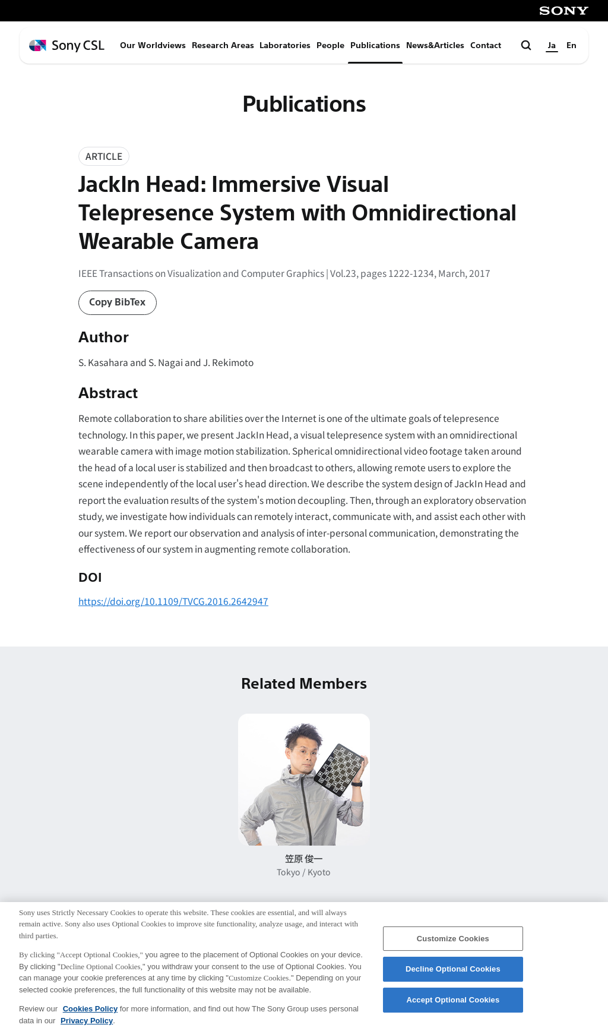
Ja (552, 45)
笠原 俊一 (303, 858)
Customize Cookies (453, 946)
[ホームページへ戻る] (66, 46)
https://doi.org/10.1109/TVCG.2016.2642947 (173, 600)
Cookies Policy (90, 1016)
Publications (375, 45)
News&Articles (435, 45)
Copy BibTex (117, 302)
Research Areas (223, 45)
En (571, 45)
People (330, 45)
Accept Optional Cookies (452, 1007)
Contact (485, 45)
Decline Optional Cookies (453, 977)
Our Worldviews (153, 45)
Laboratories (285, 45)
